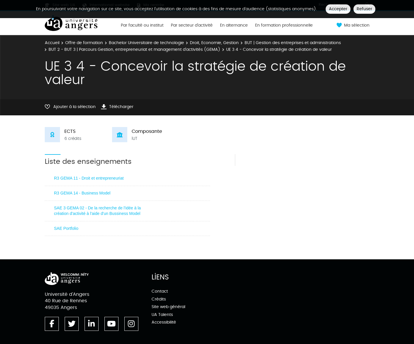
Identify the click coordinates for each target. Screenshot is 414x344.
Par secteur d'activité (192, 25)
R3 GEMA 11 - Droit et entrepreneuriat (89, 178)
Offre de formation (84, 43)
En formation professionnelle (284, 25)
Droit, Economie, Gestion (214, 43)
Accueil (52, 43)
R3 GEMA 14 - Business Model (82, 193)
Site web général (168, 307)
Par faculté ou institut (142, 25)
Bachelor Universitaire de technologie (146, 43)
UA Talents (162, 315)
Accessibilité (164, 322)
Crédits (159, 299)
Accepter (338, 9)
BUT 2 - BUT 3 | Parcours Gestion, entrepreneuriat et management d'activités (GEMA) (134, 49)
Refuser (364, 9)
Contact (160, 291)
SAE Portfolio (66, 228)
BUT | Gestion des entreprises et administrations (293, 43)
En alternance (234, 25)
